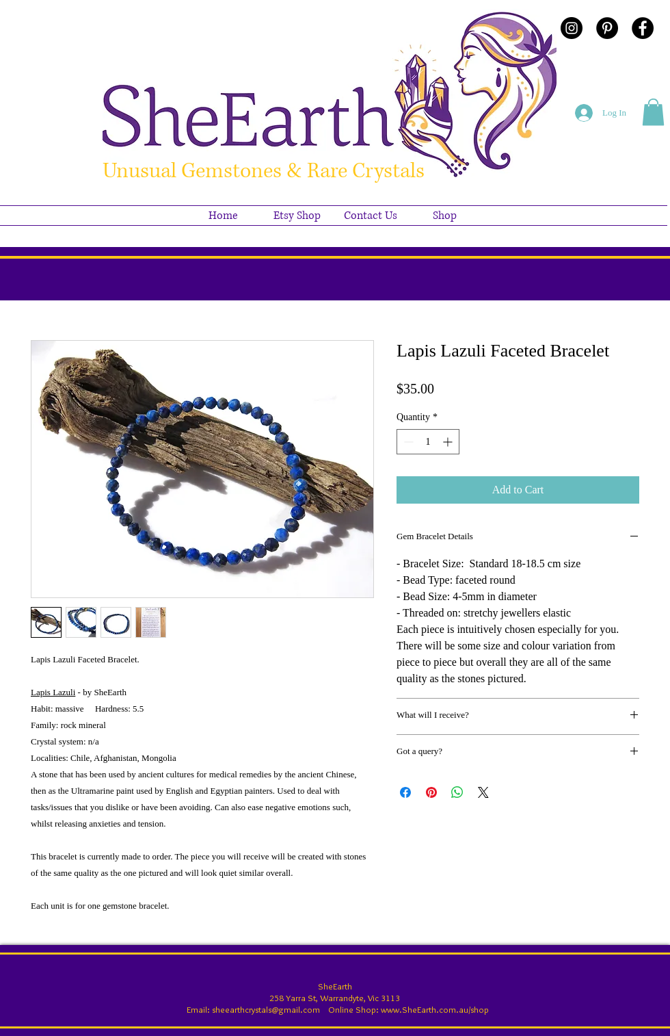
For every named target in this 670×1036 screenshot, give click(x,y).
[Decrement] (407, 442)
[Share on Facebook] (405, 792)
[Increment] (448, 442)
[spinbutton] (428, 442)
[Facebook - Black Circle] (643, 28)
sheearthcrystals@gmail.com (266, 1009)
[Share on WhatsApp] (457, 792)
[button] (653, 112)
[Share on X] (483, 792)
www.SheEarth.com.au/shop (435, 1009)
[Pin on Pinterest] (431, 792)
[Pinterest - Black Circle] (607, 28)
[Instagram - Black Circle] (571, 28)
